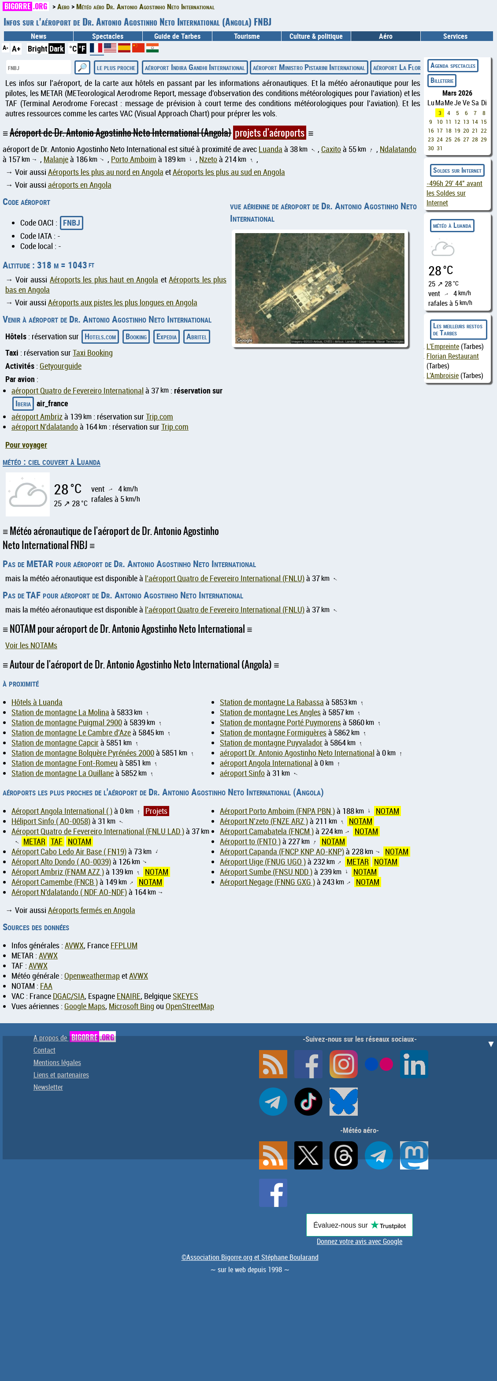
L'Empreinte (443, 346)
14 (475, 122)
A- (5, 47)
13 (466, 122)
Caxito (331, 149)
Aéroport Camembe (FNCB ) (54, 882)
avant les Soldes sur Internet (454, 193)
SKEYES (185, 996)
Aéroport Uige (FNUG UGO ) (263, 862)
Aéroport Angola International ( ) (61, 811)
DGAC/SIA (69, 996)
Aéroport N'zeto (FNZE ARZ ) (264, 821)
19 (457, 130)
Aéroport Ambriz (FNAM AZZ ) (57, 872)
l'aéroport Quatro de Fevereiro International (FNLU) (224, 578)
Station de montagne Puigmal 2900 (66, 722)
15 (484, 122)
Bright (38, 48)
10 (440, 122)
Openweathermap (92, 976)
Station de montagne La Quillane (62, 773)
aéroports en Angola (79, 185)
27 (466, 139)
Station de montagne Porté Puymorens (280, 722)
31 (440, 148)
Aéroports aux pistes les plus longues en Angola (122, 302)
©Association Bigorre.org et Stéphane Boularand (250, 1257)
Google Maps (84, 1006)
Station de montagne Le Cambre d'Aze (71, 733)
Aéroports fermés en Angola (91, 910)
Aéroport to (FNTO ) (250, 841)
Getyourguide (61, 366)
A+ (16, 48)
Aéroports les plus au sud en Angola (229, 172)
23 (431, 139)
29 (484, 139)
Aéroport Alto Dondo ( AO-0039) (61, 862)
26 (457, 139)
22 (484, 130)
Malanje (56, 159)
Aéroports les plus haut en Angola (104, 280)
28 (475, 139)
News (38, 36)
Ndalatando (398, 149)
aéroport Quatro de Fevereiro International (77, 391)
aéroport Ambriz (37, 417)
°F (81, 48)
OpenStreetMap (190, 1006)
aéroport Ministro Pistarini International (309, 67)
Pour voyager (26, 444)
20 (466, 130)
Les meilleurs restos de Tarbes (457, 329)
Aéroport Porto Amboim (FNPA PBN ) (277, 811)
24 (440, 139)
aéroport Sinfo (242, 773)
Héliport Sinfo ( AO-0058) (50, 821)
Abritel (196, 336)
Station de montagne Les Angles (270, 712)
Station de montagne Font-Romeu (64, 763)
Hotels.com (100, 336)
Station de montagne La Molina (60, 712)
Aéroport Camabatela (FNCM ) (267, 831)
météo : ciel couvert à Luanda (51, 461)
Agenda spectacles (452, 65)
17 (440, 130)
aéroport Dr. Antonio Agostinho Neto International (297, 753)
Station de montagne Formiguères (273, 733)
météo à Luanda (452, 225)
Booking (136, 336)
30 (431, 148)
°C (73, 48)
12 (457, 122)
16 (431, 130)
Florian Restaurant (453, 356)
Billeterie (441, 80)
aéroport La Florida (400, 67)
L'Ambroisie (443, 375)
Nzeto (208, 159)
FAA (46, 986)
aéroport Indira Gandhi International (195, 67)
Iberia (23, 403)
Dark (56, 48)
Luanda (270, 149)
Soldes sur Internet (457, 170)
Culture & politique (316, 36)
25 (448, 139)
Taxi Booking (93, 353)
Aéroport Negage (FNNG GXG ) (267, 882)
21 (475, 130)
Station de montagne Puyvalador (271, 743)
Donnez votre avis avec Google (359, 1241)
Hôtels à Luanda (37, 702)
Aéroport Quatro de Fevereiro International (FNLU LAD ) (97, 831)
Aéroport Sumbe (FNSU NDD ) (266, 872)
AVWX (74, 945)
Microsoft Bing (131, 1006)
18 (448, 130)
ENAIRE (129, 996)
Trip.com (159, 417)
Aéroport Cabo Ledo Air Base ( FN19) (68, 851)
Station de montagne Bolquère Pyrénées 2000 (82, 753)
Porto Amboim (133, 159)
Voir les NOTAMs (31, 645)
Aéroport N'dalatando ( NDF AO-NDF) (69, 892)
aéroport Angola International (266, 763)
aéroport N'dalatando (44, 427)
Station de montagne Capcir (55, 743)
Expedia (166, 336)
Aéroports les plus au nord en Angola (105, 172)
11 (448, 122)
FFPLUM (124, 945)
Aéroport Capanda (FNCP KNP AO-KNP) (282, 851)
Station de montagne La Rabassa (272, 702)
